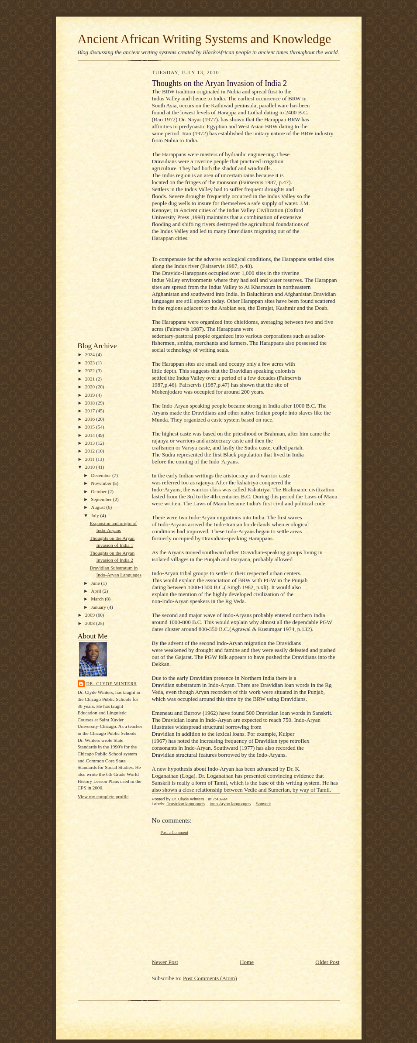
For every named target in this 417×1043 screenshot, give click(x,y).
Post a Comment (175, 832)
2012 (90, 450)
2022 (90, 370)
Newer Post (165, 962)
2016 (90, 419)
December (101, 475)
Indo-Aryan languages (230, 803)
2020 (90, 386)
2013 (90, 443)
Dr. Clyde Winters (111, 683)
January (99, 607)
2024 (90, 354)
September (102, 499)
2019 (90, 395)
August (98, 507)
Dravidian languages (185, 803)
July (95, 515)
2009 (90, 615)
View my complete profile (103, 796)
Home (247, 962)
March (98, 598)
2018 (90, 402)
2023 (90, 362)
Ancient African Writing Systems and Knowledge (204, 39)
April (96, 591)
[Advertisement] (104, 203)
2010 (90, 467)
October (99, 491)
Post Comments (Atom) (210, 978)
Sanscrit (263, 803)
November (102, 483)
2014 (90, 435)
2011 (90, 459)
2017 (90, 410)
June (96, 583)
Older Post (327, 962)
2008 (90, 623)
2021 (90, 378)
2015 (90, 426)
